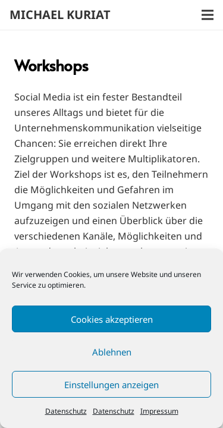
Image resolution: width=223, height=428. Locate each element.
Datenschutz (66, 411)
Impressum (159, 411)
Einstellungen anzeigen (111, 385)
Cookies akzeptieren (112, 319)
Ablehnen (111, 352)
